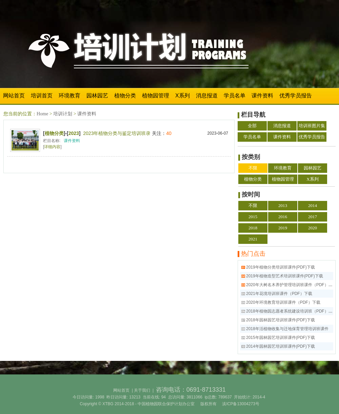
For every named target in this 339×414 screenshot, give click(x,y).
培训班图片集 (312, 125)
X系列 (182, 95)
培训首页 (42, 95)
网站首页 (14, 95)
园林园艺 (97, 95)
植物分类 (125, 95)
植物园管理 (155, 95)
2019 (282, 227)
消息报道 (207, 95)
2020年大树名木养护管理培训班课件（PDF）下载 (291, 284)
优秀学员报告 (295, 95)
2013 (282, 205)
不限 (252, 167)
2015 (252, 216)
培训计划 (62, 113)
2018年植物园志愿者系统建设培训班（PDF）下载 (291, 311)
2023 (73, 133)
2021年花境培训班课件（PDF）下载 (279, 293)
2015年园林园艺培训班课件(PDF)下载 (280, 337)
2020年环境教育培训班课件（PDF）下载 (283, 302)
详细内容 (52, 146)
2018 (252, 227)
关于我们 (142, 390)
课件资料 (262, 95)
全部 (252, 125)
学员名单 (234, 95)
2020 (312, 227)
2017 (312, 216)
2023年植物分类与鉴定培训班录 (117, 133)
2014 (312, 205)
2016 (282, 216)
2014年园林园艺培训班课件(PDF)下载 (280, 346)
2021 (252, 239)
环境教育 (69, 95)
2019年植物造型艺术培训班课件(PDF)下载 (284, 276)
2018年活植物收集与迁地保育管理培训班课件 (287, 328)
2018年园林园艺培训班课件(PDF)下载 (280, 320)
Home (42, 113)
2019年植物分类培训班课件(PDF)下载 (280, 267)
